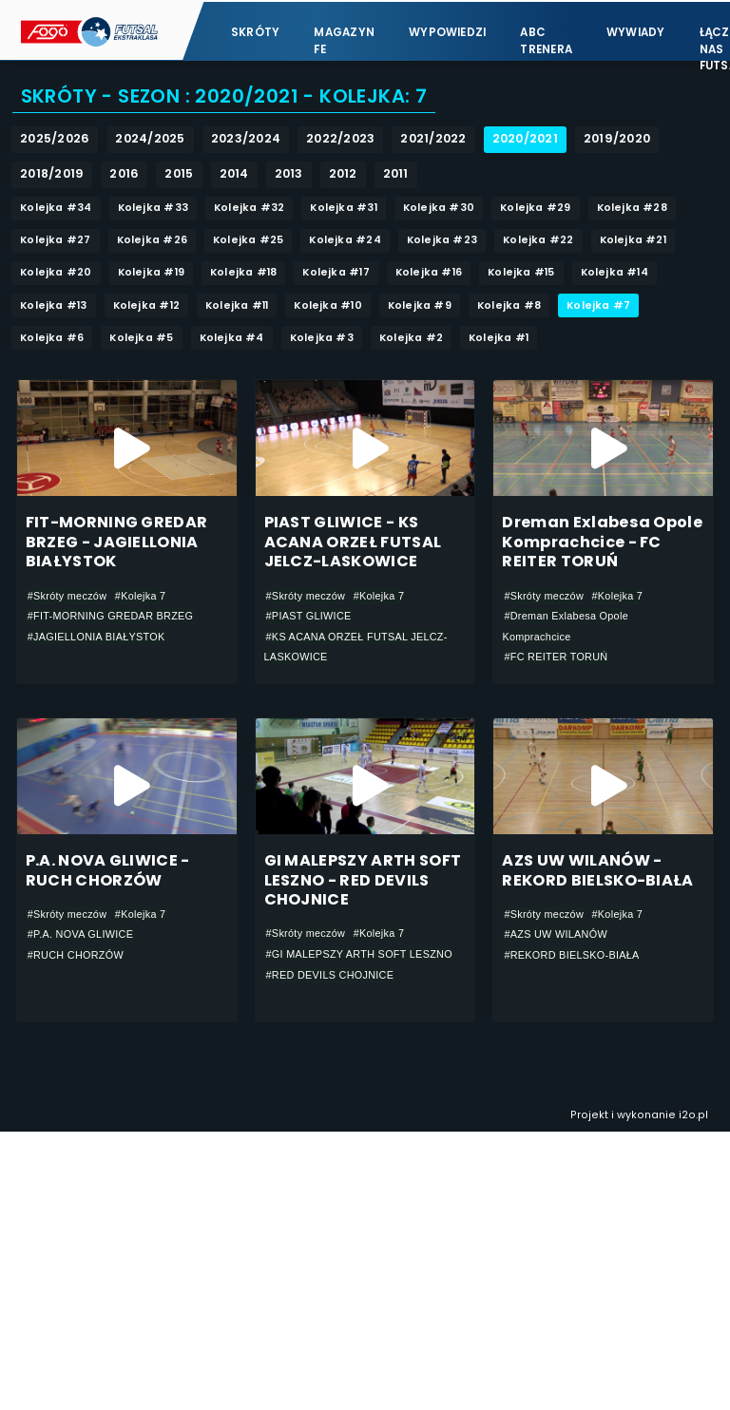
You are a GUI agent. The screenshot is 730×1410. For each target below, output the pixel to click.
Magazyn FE (344, 38)
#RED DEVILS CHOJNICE (330, 975)
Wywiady (635, 30)
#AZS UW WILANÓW (555, 935)
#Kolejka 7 (140, 595)
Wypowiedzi (447, 30)
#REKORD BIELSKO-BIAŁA (571, 956)
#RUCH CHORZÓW (76, 956)
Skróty (255, 30)
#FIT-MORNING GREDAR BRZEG (111, 616)
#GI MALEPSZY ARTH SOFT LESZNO (359, 955)
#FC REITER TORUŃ (555, 657)
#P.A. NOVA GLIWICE (80, 935)
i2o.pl (693, 1116)
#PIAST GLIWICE (309, 616)
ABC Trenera (546, 38)
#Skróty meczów (67, 595)
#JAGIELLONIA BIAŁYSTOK (96, 636)
